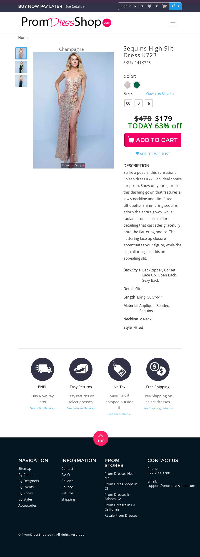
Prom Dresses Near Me (120, 475)
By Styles (25, 499)
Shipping (68, 499)
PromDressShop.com (38, 534)
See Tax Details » (119, 414)
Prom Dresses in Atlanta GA (117, 496)
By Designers (28, 480)
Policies (67, 480)
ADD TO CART (153, 140)
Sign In (125, 6)
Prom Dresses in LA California (120, 507)
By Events (26, 487)
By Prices (25, 493)
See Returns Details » (81, 408)
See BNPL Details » (42, 408)
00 (128, 103)
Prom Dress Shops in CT (121, 486)
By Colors (25, 474)
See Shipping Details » (157, 408)
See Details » (75, 6)
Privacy (67, 487)
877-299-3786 (159, 472)
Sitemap (24, 468)
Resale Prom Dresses (121, 515)
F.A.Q (65, 474)
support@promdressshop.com (171, 485)
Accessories (27, 505)
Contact (67, 468)
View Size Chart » (160, 93)
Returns (67, 493)
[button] (175, 6)
